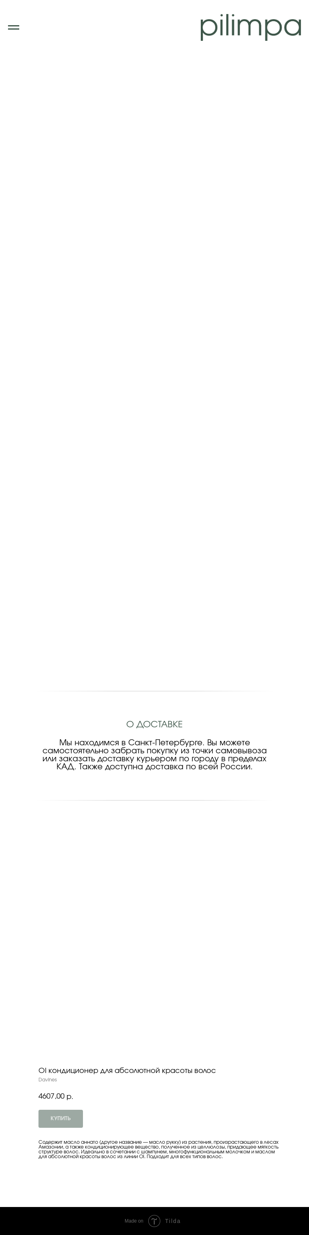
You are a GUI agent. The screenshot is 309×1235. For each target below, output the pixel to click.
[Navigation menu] (13, 27)
